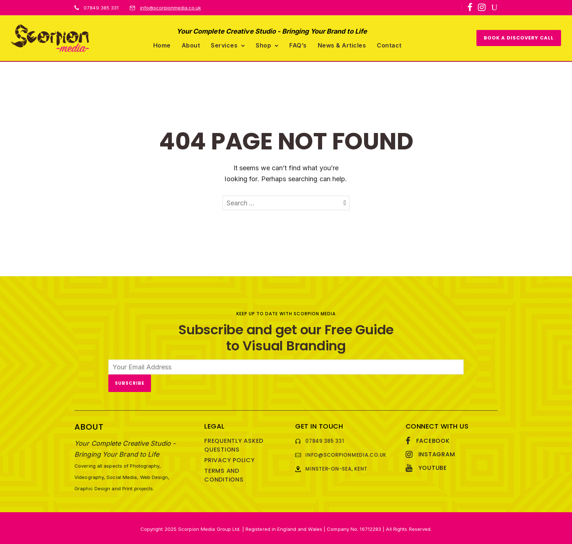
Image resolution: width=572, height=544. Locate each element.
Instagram (436, 453)
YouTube (432, 466)
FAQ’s (298, 44)
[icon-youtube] (494, 7)
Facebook (433, 439)
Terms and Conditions (224, 473)
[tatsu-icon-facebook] (469, 7)
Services (224, 44)
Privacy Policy (229, 458)
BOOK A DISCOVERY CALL (519, 37)
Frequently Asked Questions (233, 443)
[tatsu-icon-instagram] (482, 7)
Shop (263, 44)
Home (162, 44)
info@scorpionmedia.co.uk (170, 8)
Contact (389, 44)
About (191, 44)
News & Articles (342, 44)
